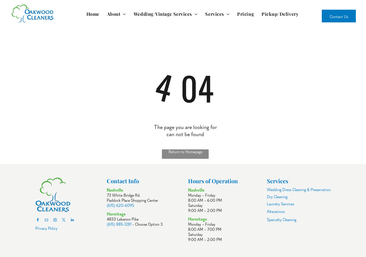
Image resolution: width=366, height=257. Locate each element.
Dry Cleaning (277, 196)
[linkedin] (72, 221)
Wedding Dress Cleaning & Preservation (299, 189)
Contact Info (123, 181)
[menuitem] (93, 13)
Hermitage (197, 219)
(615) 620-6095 (120, 205)
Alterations (276, 211)
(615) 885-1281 (119, 224)
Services (277, 181)
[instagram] (55, 221)
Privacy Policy (46, 228)
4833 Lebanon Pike (123, 219)
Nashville (196, 190)
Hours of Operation (213, 181)
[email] (46, 221)
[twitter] (63, 221)
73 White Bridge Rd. (123, 195)
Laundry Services (280, 204)
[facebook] (37, 221)
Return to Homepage (185, 151)
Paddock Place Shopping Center (132, 200)
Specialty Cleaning (281, 219)
